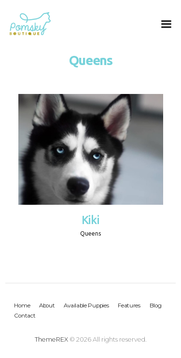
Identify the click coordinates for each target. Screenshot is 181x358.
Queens (90, 233)
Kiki (91, 220)
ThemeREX (51, 339)
